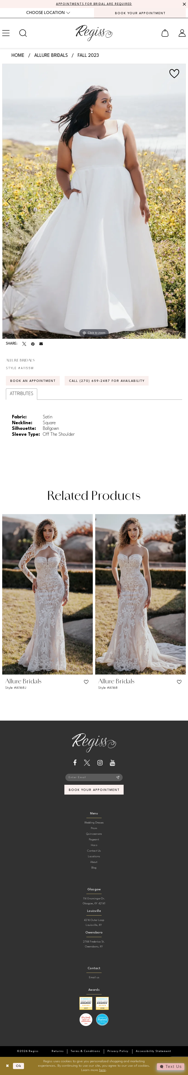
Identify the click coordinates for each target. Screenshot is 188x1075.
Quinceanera (94, 834)
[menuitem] (48, 13)
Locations (94, 856)
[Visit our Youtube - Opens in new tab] (112, 763)
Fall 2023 (88, 55)
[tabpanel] (94, 201)
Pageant (94, 839)
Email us (94, 977)
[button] (165, 33)
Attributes (21, 394)
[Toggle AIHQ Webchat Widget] (170, 1066)
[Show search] (23, 33)
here (102, 1070)
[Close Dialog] (7, 1066)
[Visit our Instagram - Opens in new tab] (100, 763)
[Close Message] (184, 4)
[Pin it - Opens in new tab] (33, 344)
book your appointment (94, 790)
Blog (94, 868)
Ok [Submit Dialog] (19, 1066)
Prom (94, 828)
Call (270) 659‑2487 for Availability (107, 381)
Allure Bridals (51, 55)
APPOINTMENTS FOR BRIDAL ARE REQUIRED (94, 4)
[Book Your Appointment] (140, 13)
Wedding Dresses (94, 822)
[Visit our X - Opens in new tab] (87, 763)
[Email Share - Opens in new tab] (41, 344)
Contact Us (94, 851)
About (93, 862)
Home (18, 55)
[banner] (94, 33)
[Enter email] (94, 777)
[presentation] (47, 594)
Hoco (94, 845)
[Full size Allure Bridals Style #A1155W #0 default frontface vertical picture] (94, 201)
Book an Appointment (33, 381)
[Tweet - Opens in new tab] (24, 344)
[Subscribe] (118, 777)
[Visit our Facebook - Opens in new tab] (75, 763)
